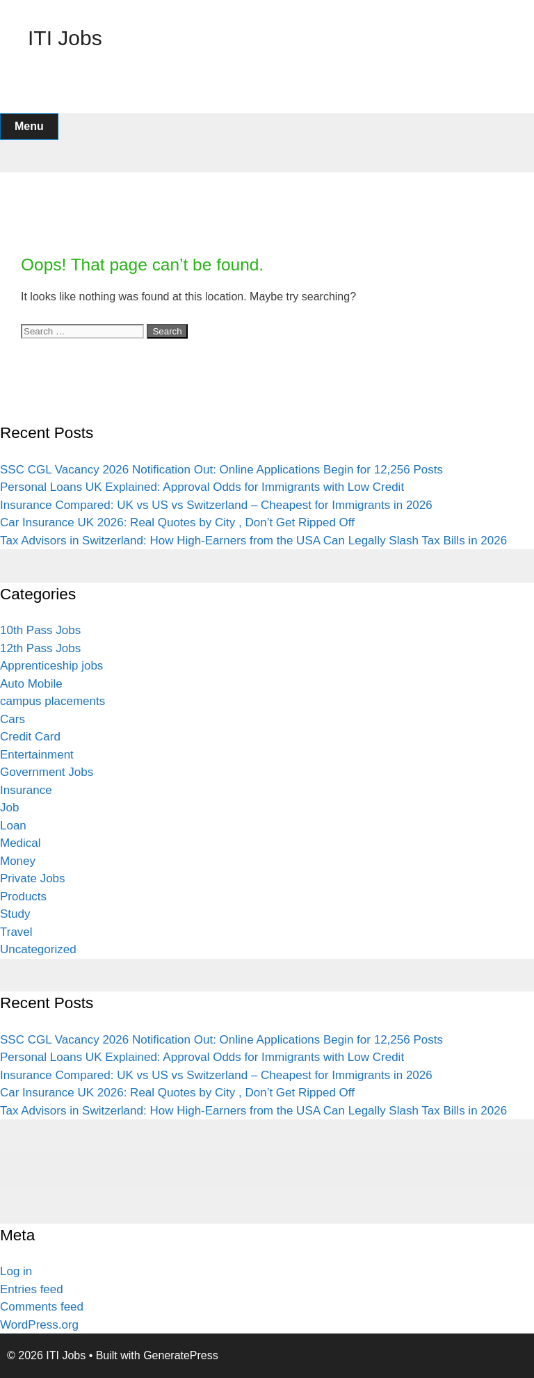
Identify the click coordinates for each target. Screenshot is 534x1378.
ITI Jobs (65, 37)
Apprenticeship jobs (51, 665)
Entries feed (31, 1289)
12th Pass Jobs (40, 648)
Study (15, 914)
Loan (13, 825)
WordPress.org (39, 1324)
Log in (16, 1271)
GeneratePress (180, 1355)
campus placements (52, 701)
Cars (12, 719)
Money (17, 861)
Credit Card (30, 736)
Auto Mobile (31, 683)
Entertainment (37, 754)
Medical (20, 843)
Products (23, 896)
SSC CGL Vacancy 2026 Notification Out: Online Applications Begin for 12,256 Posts (221, 469)
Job (9, 807)
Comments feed (41, 1306)
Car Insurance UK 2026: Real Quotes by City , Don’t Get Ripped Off (177, 522)
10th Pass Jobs (40, 630)
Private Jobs (32, 878)
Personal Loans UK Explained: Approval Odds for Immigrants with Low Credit (202, 487)
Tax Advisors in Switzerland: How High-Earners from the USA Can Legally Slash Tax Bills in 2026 (253, 540)
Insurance (26, 790)
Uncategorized (38, 949)
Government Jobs (46, 772)
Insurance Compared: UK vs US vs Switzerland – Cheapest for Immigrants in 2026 (216, 505)
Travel (16, 932)
